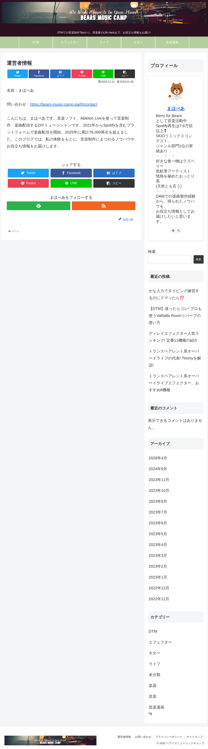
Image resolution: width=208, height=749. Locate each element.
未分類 (154, 675)
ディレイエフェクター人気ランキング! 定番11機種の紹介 (174, 336)
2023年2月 (158, 566)
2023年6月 (158, 523)
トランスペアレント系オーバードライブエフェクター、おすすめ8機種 (174, 383)
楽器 (152, 685)
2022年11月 (159, 599)
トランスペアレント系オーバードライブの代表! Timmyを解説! (175, 358)
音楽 (152, 696)
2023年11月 (159, 480)
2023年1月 (158, 577)
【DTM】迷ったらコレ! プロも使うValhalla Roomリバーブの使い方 (175, 315)
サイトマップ (195, 736)
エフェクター (160, 642)
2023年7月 (158, 512)
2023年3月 (158, 555)
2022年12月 (159, 588)
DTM (153, 631)
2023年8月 (158, 501)
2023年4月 (158, 545)
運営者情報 (124, 736)
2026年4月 (158, 458)
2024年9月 (158, 469)
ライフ (154, 664)
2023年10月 (159, 490)
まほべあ (176, 108)
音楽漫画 (156, 707)
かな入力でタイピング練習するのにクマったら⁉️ (174, 294)
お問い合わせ (143, 736)
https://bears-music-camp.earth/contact (63, 104)
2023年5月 (158, 534)
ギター (154, 653)
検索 (152, 251)
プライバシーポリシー (168, 736)
